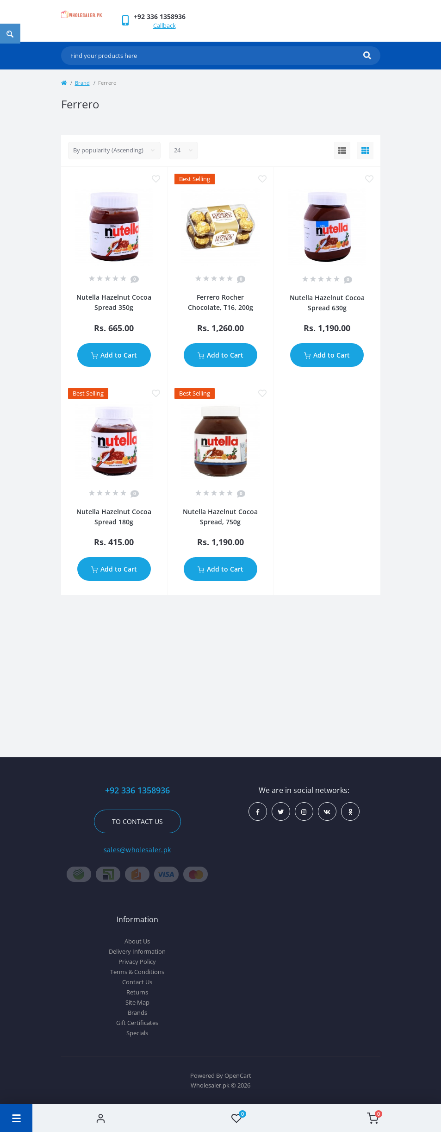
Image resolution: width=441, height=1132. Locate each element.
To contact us (137, 821)
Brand (82, 82)
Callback (164, 25)
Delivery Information (137, 951)
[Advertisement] (220, 674)
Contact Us (137, 982)
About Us (137, 941)
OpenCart (237, 1075)
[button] (159, 16)
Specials (137, 1033)
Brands (137, 1012)
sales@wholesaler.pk (137, 849)
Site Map (137, 1002)
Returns (137, 992)
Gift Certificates (137, 1023)
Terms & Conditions (137, 972)
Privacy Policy (137, 961)
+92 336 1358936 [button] (137, 790)
